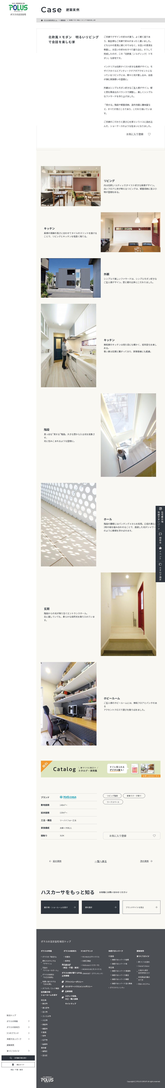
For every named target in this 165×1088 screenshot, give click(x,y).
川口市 (44, 1020)
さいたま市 (46, 1016)
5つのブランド (87, 951)
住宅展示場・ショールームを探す (49, 993)
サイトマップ (70, 1003)
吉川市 (44, 1012)
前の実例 (55, 861)
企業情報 (68, 991)
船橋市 (44, 1044)
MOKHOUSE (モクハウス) (92, 969)
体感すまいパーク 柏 (119, 963)
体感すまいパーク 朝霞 (120, 979)
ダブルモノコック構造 (50, 988)
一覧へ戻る (101, 861)
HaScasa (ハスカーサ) (90, 965)
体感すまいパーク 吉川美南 (122, 983)
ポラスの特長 (46, 951)
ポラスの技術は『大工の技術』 (48, 975)
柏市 (44, 1035)
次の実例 (146, 861)
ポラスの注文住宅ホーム (50, 20)
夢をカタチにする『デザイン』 (49, 962)
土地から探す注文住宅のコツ (144, 971)
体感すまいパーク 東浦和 (121, 971)
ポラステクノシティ (117, 987)
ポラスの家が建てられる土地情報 (72, 974)
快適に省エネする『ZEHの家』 (49, 982)
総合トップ (11, 1015)
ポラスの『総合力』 (49, 956)
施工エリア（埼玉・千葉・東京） (71, 966)
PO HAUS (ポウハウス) (90, 956)
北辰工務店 (86, 961)
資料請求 (101, 907)
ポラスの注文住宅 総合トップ (56, 941)
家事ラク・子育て (134, 795)
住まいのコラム (144, 984)
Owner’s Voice (143, 966)
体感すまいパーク (115, 951)
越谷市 (44, 1003)
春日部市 (45, 1007)
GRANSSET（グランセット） (93, 973)
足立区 (44, 1055)
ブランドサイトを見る (141, 907)
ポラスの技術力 (70, 951)
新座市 (44, 1024)
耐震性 (67, 956)
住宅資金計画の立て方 (144, 978)
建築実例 (10, 1045)
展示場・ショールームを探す (60, 907)
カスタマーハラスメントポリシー (78, 986)
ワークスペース (113, 802)
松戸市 (44, 1040)
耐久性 (67, 965)
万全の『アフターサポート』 (50, 969)
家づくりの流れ (144, 962)
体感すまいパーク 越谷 (120, 975)
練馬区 (44, 1051)
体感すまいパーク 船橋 (120, 959)
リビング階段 (112, 795)
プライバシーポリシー (74, 981)
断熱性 (67, 961)
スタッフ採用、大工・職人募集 (71, 997)
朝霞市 (44, 1028)
